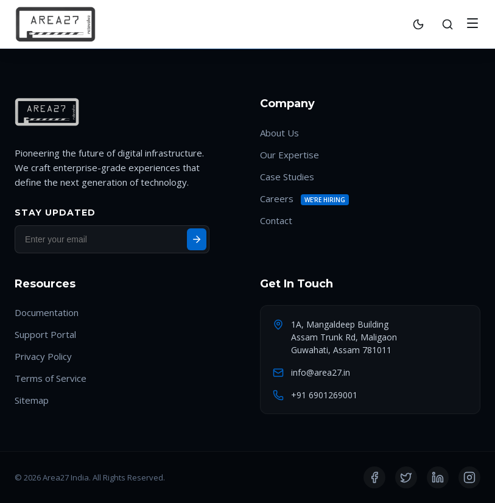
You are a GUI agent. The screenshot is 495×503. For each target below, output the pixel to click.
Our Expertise (289, 155)
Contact (276, 220)
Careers (276, 198)
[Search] (447, 24)
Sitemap (32, 400)
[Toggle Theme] (418, 24)
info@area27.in (320, 372)
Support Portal (45, 334)
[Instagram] (469, 477)
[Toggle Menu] (472, 24)
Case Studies (287, 177)
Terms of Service (50, 378)
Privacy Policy (43, 356)
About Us (279, 133)
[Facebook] (374, 477)
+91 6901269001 (324, 395)
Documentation (47, 312)
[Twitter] (406, 477)
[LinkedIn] (438, 477)
